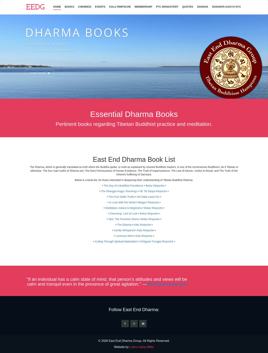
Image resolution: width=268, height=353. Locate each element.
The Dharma (124, 224)
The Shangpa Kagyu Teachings (119, 191)
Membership (143, 6)
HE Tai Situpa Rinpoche (153, 191)
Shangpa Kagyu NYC (226, 6)
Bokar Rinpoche (155, 185)
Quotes (187, 6)
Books (69, 6)
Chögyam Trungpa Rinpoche (156, 241)
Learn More (39, 73)
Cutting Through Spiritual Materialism (116, 241)
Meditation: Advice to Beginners (123, 207)
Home (57, 6)
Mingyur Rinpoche (148, 202)
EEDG (35, 7)
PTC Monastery (167, 6)
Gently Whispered (124, 230)
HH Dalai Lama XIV (148, 196)
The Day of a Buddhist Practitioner (123, 185)
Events (100, 6)
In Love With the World (122, 202)
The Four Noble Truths (122, 196)
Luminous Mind (124, 235)
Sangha (202, 6)
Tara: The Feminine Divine (123, 219)
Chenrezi (84, 6)
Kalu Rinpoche (120, 6)
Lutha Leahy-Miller (142, 347)
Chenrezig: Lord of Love (123, 213)
